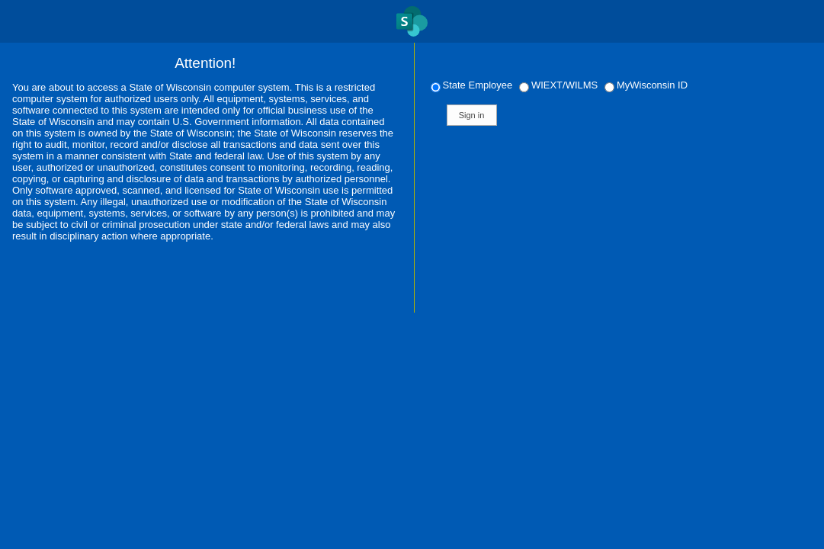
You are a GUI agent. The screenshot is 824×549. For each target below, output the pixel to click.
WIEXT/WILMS (560, 85)
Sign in (472, 115)
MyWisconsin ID (646, 85)
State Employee (473, 85)
